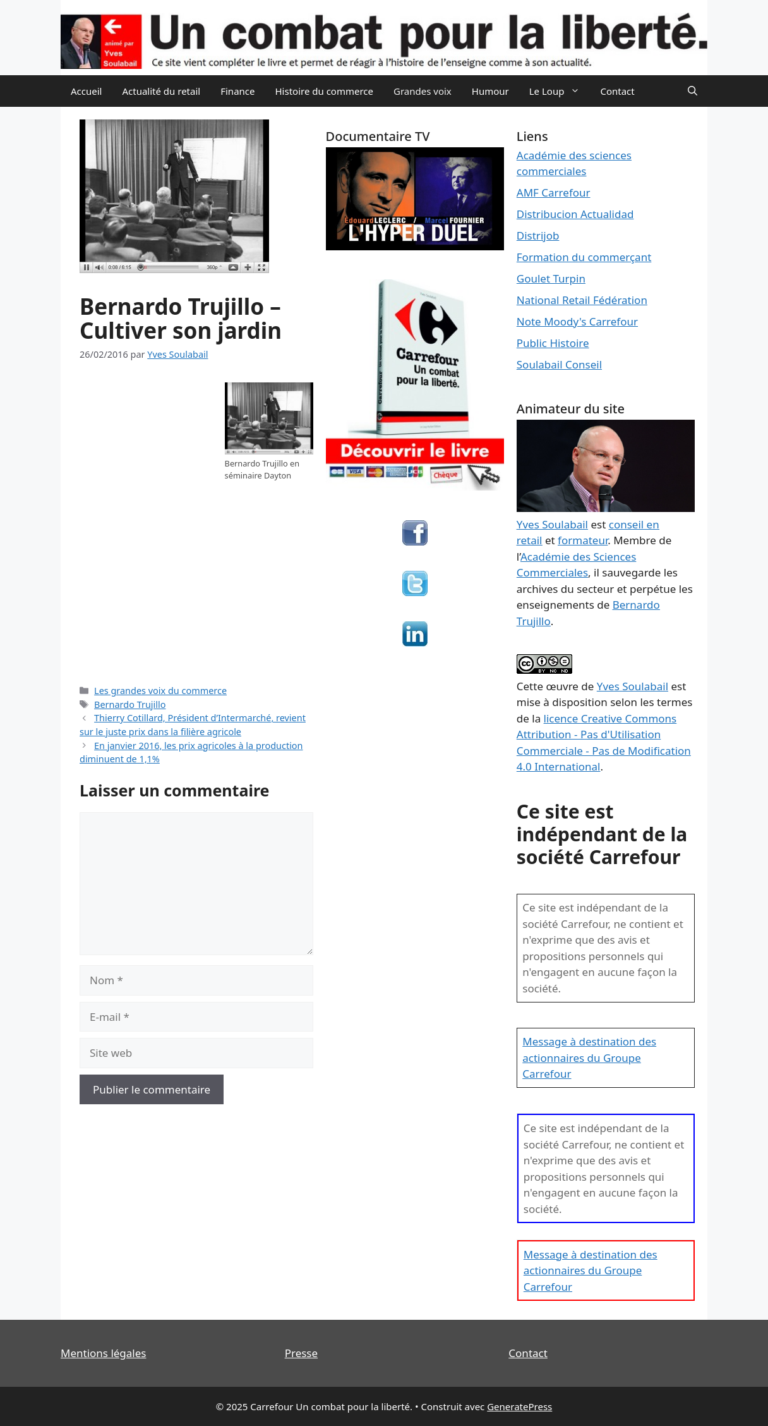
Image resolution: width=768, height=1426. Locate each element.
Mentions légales (103, 1353)
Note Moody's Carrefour (577, 321)
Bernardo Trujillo (129, 704)
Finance (237, 91)
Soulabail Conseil (559, 364)
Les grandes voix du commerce (160, 691)
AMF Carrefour (554, 192)
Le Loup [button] (560, 91)
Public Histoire (553, 343)
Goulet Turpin (551, 278)
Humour (490, 91)
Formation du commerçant (584, 257)
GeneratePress (519, 1406)
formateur (583, 540)
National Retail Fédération (582, 300)
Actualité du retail (161, 91)
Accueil (86, 91)
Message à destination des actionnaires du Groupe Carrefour (589, 1057)
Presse (301, 1353)
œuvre (562, 686)
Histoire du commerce (324, 91)
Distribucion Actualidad (575, 214)
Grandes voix (422, 91)
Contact (617, 91)
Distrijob (538, 235)
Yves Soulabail (632, 686)
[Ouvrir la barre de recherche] (692, 91)
